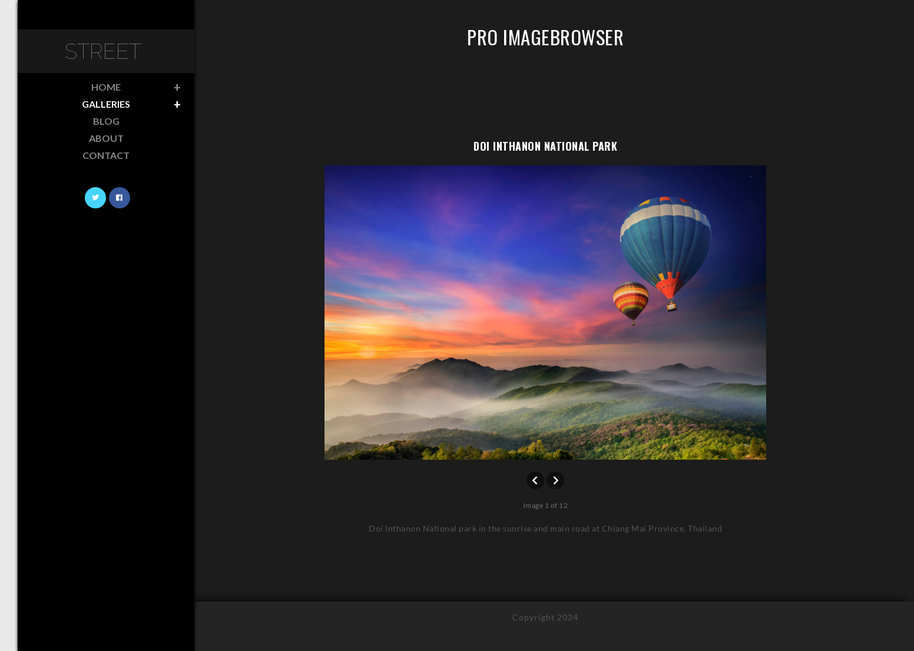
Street (103, 51)
